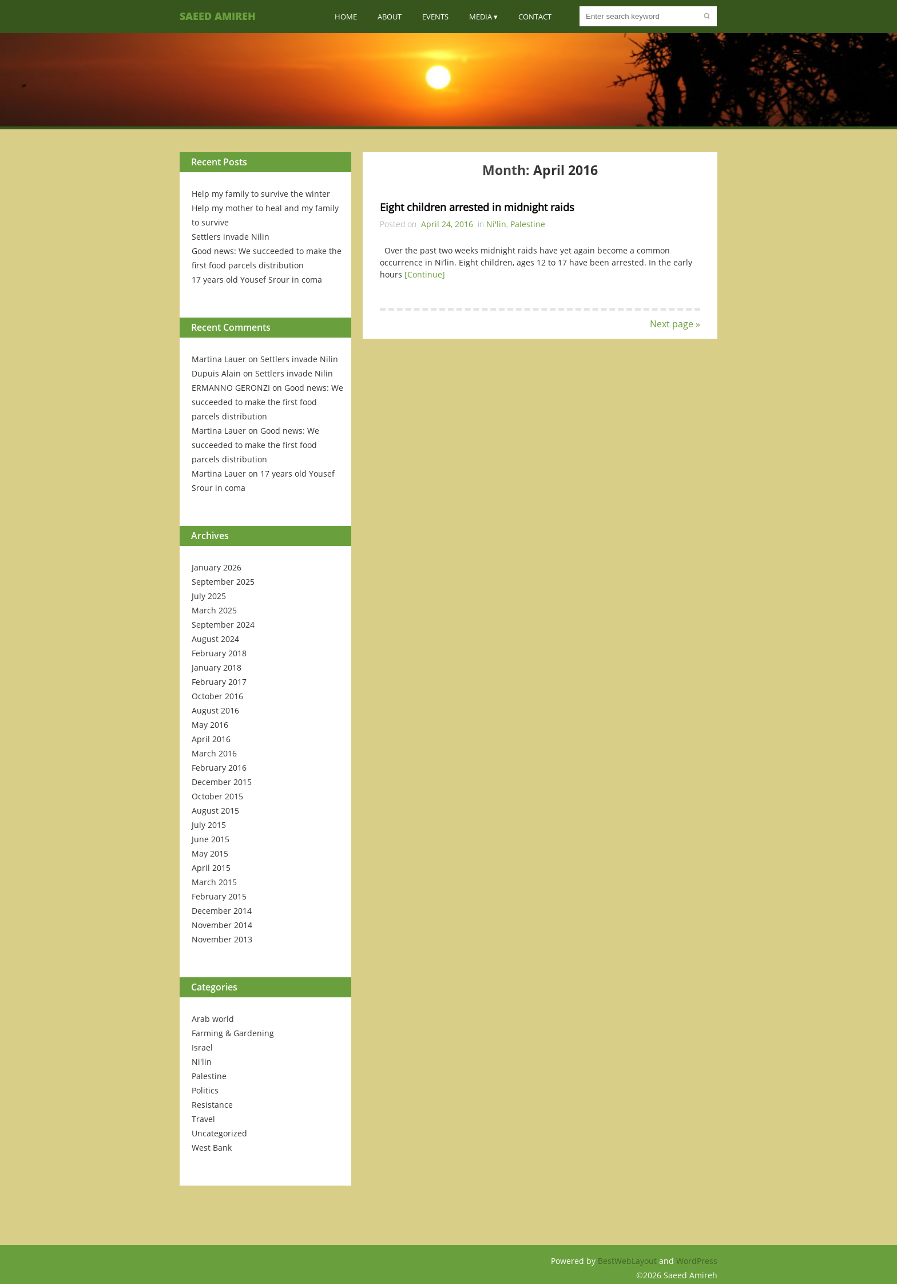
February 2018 (219, 653)
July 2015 (209, 824)
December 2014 (222, 910)
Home (346, 16)
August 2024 (215, 638)
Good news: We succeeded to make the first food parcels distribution (267, 402)
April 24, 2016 (447, 224)
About (390, 16)
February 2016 (219, 767)
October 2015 (217, 796)
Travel (203, 1118)
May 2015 (210, 853)
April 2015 (211, 867)
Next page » (675, 324)
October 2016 (217, 696)
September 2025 (223, 581)
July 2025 (209, 596)
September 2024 (223, 624)
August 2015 (215, 810)
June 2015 (210, 839)
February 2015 (219, 896)
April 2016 (211, 739)
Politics (205, 1090)
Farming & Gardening (233, 1033)
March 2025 (214, 610)
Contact (534, 16)
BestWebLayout (628, 1260)
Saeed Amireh (218, 16)
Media (480, 16)
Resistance (212, 1104)
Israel (202, 1047)
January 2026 (216, 567)
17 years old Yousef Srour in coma (257, 279)
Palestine (209, 1076)
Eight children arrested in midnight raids (477, 207)
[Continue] (424, 274)
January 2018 (216, 667)
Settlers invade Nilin (230, 236)
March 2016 (214, 753)
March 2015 (214, 882)
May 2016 (210, 724)
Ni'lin (202, 1061)
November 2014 (222, 925)
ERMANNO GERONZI (231, 387)
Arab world (213, 1018)
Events (435, 16)
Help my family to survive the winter (261, 193)
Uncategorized (219, 1133)
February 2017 (219, 681)
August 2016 (215, 710)
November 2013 (222, 939)
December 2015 (222, 781)
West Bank (212, 1147)
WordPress (696, 1260)
